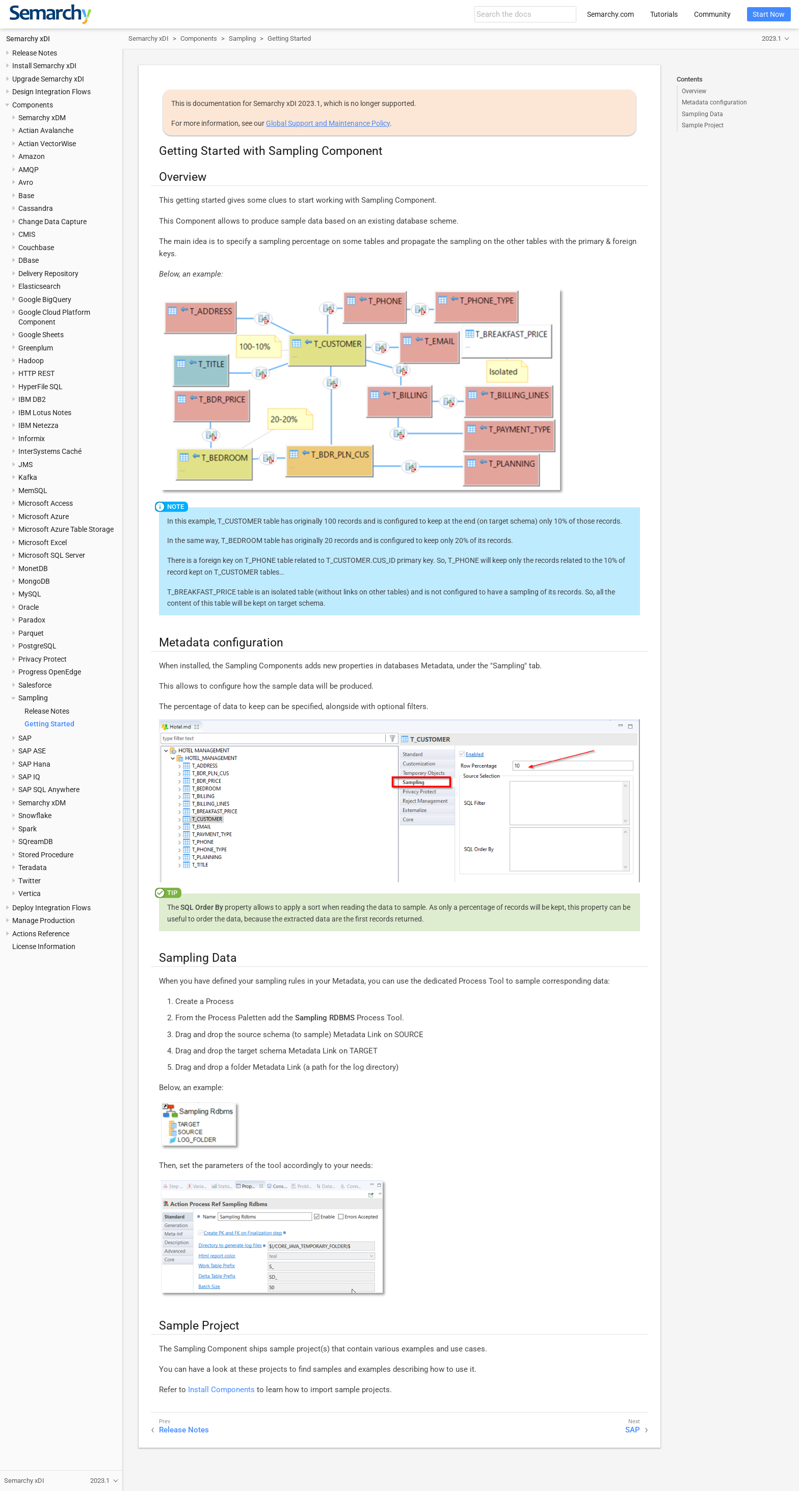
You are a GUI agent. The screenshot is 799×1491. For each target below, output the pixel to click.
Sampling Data (702, 114)
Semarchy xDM (42, 118)
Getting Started (49, 724)
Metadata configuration (714, 102)
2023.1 (771, 38)
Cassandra (35, 208)
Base (26, 196)
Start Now (769, 14)
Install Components (221, 1389)
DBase (28, 260)
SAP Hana (34, 764)
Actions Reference (40, 934)
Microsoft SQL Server (51, 555)
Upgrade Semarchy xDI (48, 79)
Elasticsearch (39, 286)
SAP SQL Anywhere (48, 789)
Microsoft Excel (42, 542)
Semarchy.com (610, 14)
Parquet (31, 633)
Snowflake (34, 815)
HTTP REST (36, 373)
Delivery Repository (48, 273)
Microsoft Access (45, 503)
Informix (31, 439)
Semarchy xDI (28, 39)
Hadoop (31, 361)
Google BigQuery (44, 299)
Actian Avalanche (45, 130)
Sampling (33, 698)
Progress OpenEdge (49, 672)
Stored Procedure (45, 855)
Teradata (32, 867)
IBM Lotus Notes (44, 413)
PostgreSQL (37, 646)
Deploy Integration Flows (51, 908)
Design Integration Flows (51, 92)
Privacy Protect (42, 659)
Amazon (31, 156)
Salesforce (34, 685)
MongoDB (34, 581)
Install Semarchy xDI (44, 66)
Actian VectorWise (47, 144)
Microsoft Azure (43, 516)
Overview (694, 91)
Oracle (28, 607)
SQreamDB (35, 841)
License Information (43, 946)
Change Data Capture (52, 222)
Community (712, 14)
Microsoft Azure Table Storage (66, 529)
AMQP (28, 170)
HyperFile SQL (40, 387)
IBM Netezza (38, 425)
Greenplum (35, 348)
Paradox (31, 620)
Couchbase (36, 247)
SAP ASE (32, 751)
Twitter (29, 881)
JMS (25, 464)
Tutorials (664, 14)
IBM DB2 (32, 399)
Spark (27, 829)
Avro (25, 182)
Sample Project (703, 125)
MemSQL (32, 490)
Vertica (29, 893)
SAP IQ (29, 777)
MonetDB (33, 568)
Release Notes (34, 53)
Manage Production (43, 920)
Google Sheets (41, 335)
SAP (25, 738)
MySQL (29, 594)
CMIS (26, 234)
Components (32, 105)
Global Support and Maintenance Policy (328, 123)
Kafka (27, 477)
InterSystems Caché (50, 451)
